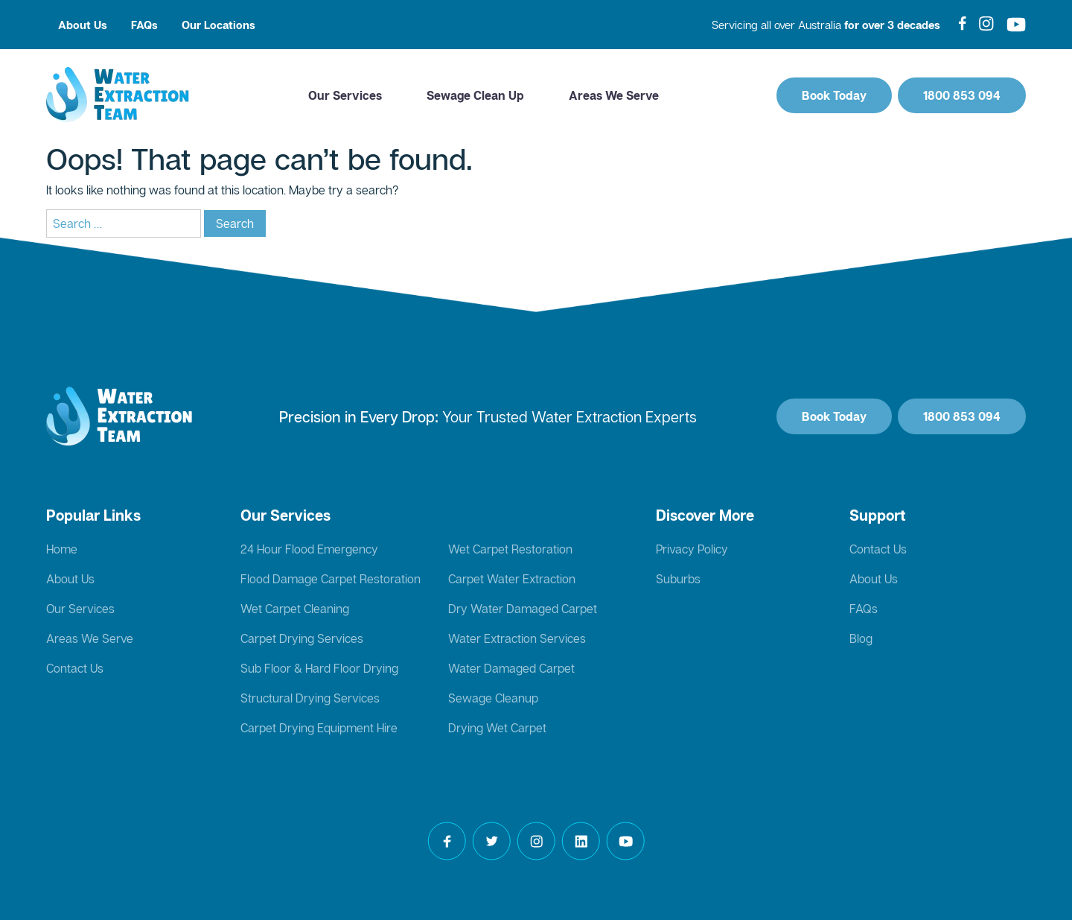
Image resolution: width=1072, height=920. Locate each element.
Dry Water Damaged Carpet (522, 608)
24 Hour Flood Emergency (309, 549)
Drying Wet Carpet (497, 727)
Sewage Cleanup (493, 698)
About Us (82, 24)
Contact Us (74, 668)
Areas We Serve (614, 95)
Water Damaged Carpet (511, 668)
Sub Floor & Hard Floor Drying (319, 668)
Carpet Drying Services (301, 638)
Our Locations (218, 24)
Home (61, 549)
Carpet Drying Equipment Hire (319, 727)
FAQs (144, 24)
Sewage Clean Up (475, 95)
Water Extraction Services (517, 638)
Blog (860, 638)
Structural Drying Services (310, 698)
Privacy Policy (692, 549)
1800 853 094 (962, 95)
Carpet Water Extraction (511, 578)
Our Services (345, 95)
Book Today (834, 95)
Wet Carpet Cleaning (294, 608)
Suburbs (678, 578)
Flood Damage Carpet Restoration (330, 578)
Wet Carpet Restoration (510, 549)
